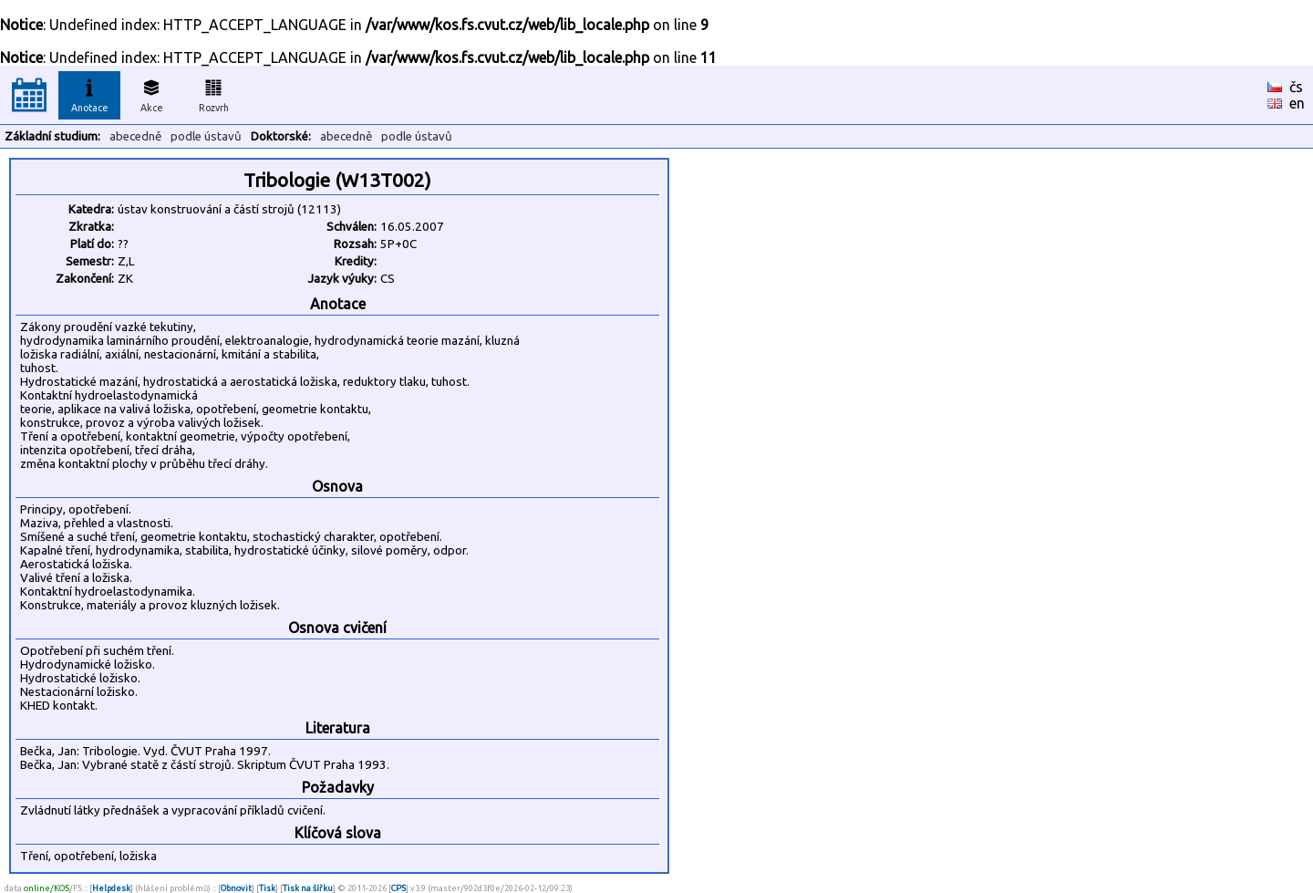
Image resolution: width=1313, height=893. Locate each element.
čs (1296, 86)
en (1297, 103)
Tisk (267, 888)
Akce (151, 93)
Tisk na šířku (308, 888)
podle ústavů (206, 136)
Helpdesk (111, 888)
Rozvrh (214, 93)
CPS (398, 888)
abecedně (135, 136)
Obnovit (236, 888)
